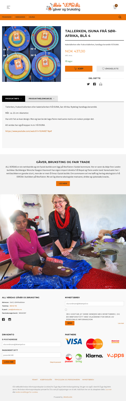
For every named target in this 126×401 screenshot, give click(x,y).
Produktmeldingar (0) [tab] (40, 99)
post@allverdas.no (15, 310)
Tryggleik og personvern (67, 380)
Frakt (35, 380)
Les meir (63, 184)
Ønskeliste (110, 69)
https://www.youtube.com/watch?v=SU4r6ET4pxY (28, 131)
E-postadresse (9, 340)
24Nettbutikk (67, 397)
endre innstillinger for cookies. (27, 392)
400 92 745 (13, 306)
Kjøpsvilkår (46, 380)
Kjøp (78, 69)
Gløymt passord (55, 362)
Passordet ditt (10, 351)
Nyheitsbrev (88, 380)
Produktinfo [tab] (12, 99)
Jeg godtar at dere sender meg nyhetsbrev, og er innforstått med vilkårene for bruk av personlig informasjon (93, 317)
